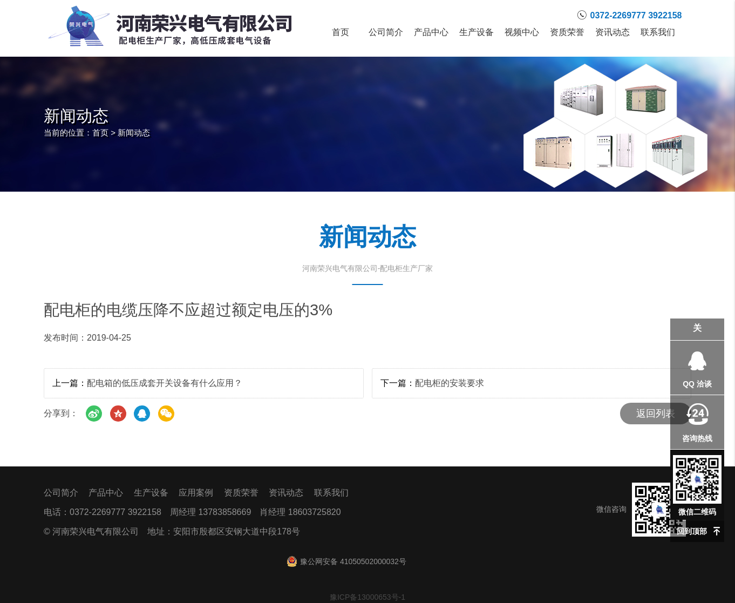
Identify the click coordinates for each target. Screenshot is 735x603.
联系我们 (657, 32)
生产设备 (476, 32)
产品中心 (431, 32)
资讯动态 (612, 32)
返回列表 (655, 413)
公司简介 (386, 32)
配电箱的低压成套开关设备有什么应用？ (164, 383)
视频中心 (522, 32)
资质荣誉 (567, 32)
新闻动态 (134, 132)
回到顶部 (692, 531)
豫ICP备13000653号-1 (367, 597)
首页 (340, 32)
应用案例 (196, 492)
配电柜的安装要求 (449, 383)
